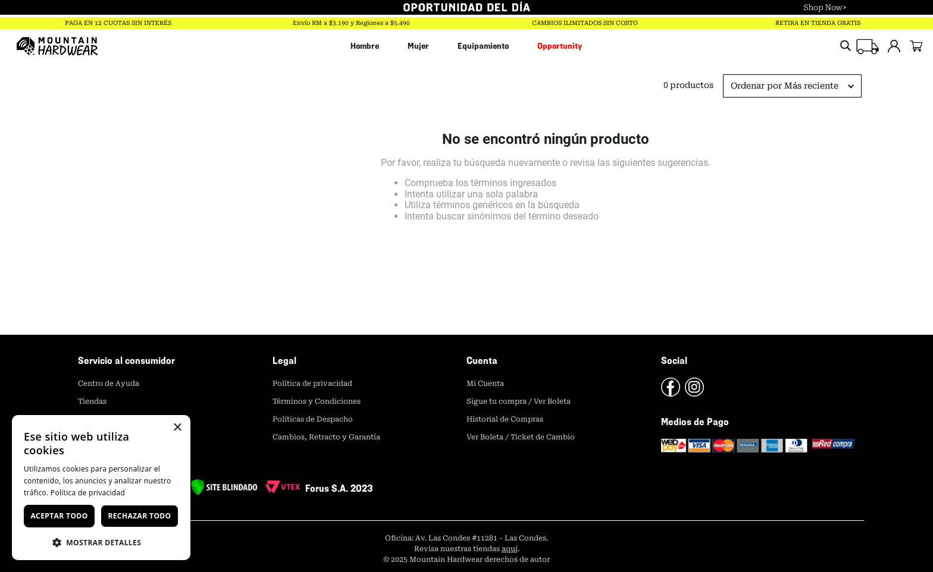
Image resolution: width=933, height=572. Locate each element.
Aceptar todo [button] (58, 516)
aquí (510, 549)
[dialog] (101, 487)
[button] (101, 541)
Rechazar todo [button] (139, 516)
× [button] (177, 427)
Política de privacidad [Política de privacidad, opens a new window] (88, 493)
